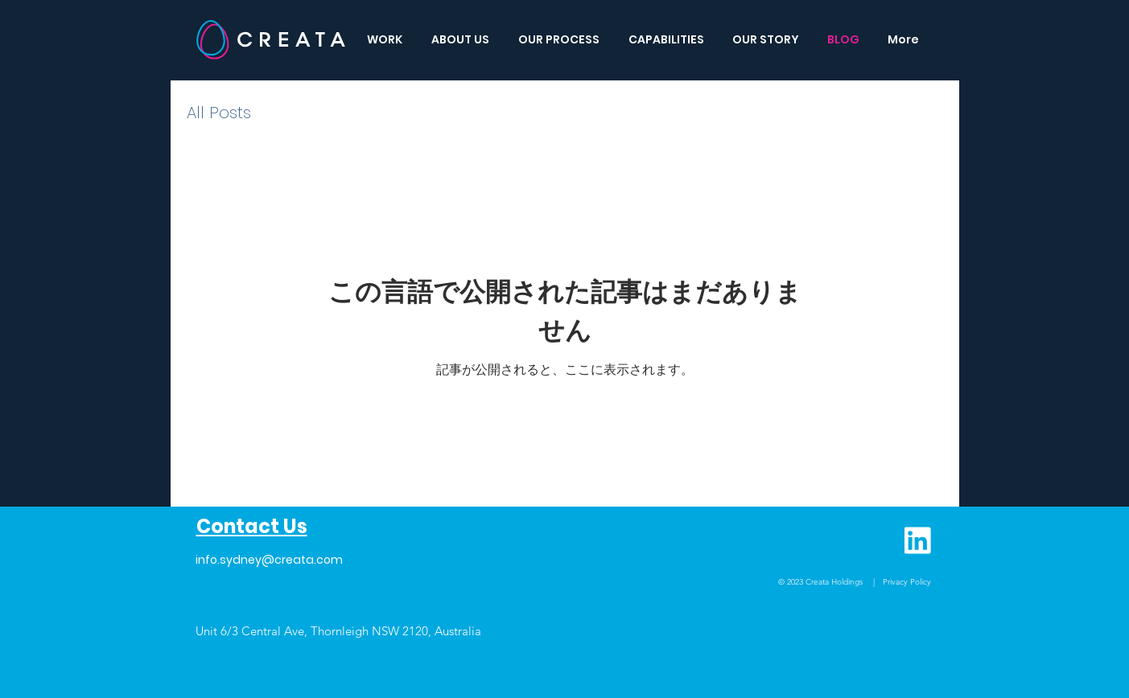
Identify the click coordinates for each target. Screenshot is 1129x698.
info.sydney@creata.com (269, 560)
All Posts (219, 112)
